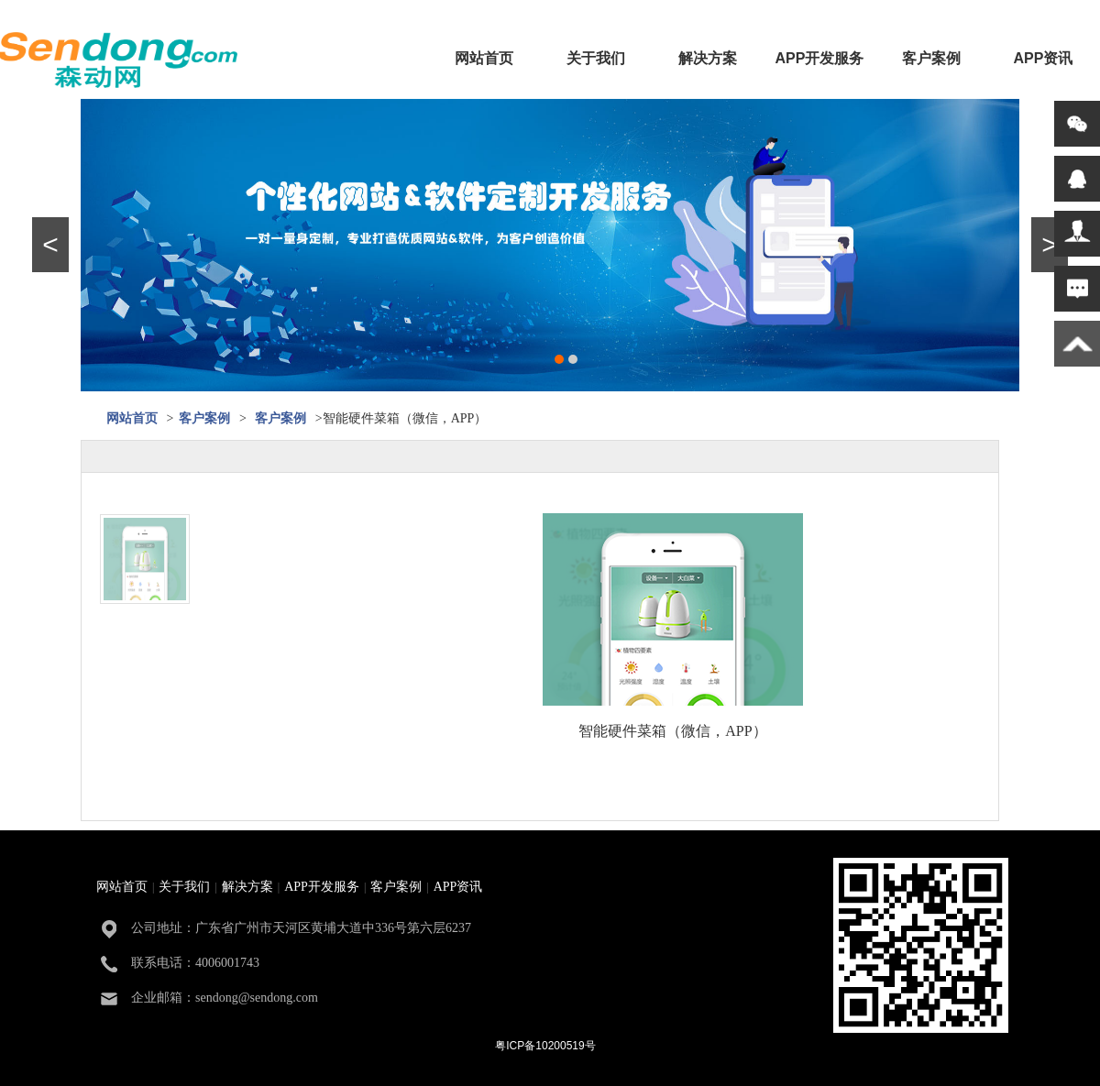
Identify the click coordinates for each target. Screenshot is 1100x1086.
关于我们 (595, 58)
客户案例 (931, 58)
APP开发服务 (820, 58)
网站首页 (484, 58)
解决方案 (707, 58)
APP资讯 (1043, 58)
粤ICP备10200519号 (545, 1045)
